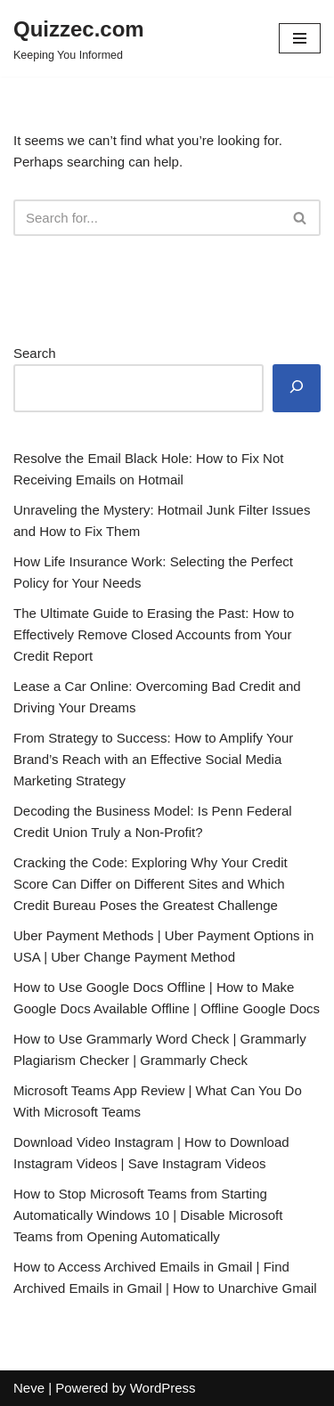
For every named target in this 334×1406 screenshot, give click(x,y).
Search (34, 353)
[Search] (147, 217)
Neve (29, 1387)
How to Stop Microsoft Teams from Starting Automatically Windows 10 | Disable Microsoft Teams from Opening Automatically (147, 1215)
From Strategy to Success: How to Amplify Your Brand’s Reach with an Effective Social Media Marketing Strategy (153, 759)
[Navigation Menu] (300, 38)
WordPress (163, 1387)
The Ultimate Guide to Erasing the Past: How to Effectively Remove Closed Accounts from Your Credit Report (153, 634)
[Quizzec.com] (78, 38)
